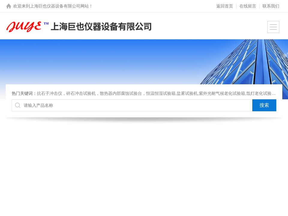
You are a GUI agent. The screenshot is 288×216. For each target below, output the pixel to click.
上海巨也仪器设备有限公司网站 (59, 6)
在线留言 (247, 6)
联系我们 (270, 6)
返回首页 (224, 6)
